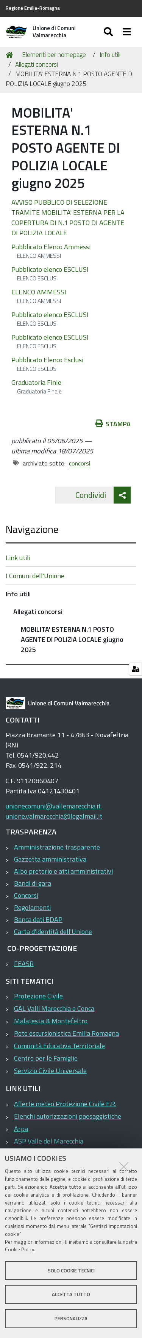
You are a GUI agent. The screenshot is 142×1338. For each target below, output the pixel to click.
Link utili (18, 558)
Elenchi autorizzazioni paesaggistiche (67, 1116)
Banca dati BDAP (38, 919)
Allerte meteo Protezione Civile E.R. (65, 1104)
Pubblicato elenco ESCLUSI (50, 269)
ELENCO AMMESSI (38, 292)
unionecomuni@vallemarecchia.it (53, 806)
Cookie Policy (19, 1249)
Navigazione (32, 529)
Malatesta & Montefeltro (50, 1021)
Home (11, 55)
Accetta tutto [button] (71, 1294)
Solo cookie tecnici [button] (71, 1270)
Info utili (110, 55)
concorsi (79, 463)
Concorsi (26, 895)
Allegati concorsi (36, 64)
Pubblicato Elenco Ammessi (51, 247)
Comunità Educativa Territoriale (59, 1046)
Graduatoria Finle (36, 382)
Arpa (21, 1129)
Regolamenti (32, 907)
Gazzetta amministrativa (50, 859)
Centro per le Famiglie (46, 1058)
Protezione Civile (38, 996)
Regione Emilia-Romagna (33, 8)
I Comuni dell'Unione (35, 576)
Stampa (113, 424)
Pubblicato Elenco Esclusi (47, 360)
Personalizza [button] (71, 1318)
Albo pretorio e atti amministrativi (63, 871)
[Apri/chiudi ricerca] (109, 32)
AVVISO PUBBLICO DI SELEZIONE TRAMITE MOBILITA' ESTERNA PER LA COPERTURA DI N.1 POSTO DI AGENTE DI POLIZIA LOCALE (68, 217)
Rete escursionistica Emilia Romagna (66, 1033)
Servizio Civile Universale (50, 1071)
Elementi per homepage (54, 55)
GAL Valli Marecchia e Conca (54, 1008)
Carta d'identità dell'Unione (53, 931)
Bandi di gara (32, 883)
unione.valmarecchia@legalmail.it (54, 816)
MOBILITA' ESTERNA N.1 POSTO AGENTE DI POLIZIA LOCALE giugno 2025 (72, 639)
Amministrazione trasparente (57, 847)
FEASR (24, 963)
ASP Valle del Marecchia (48, 1141)
